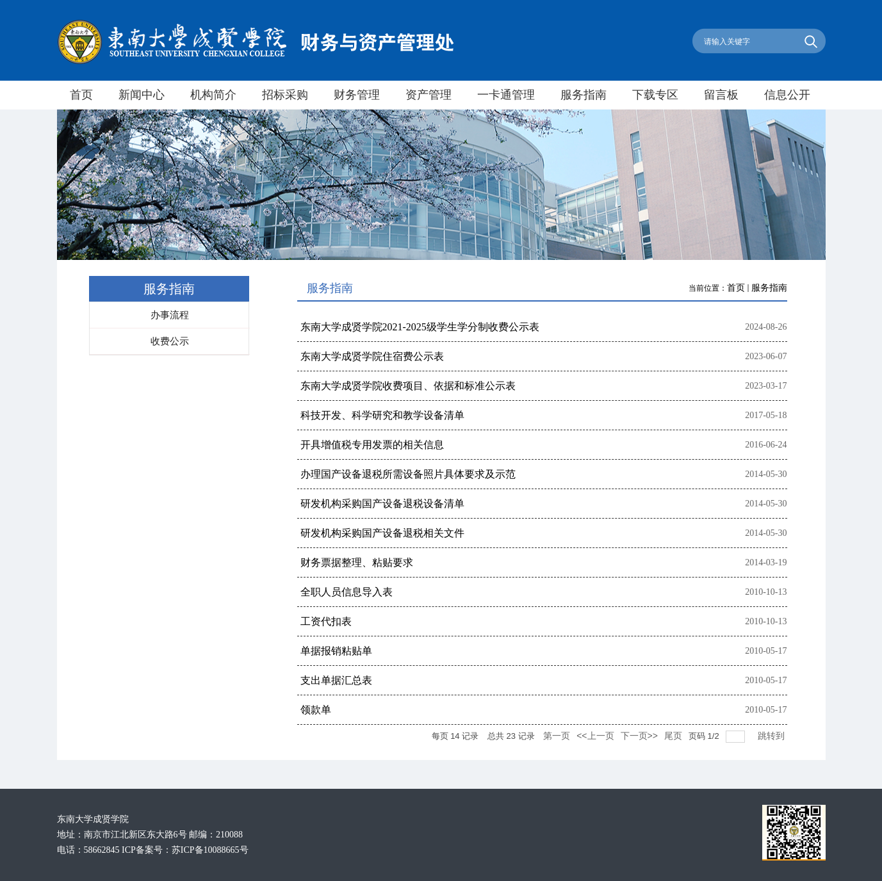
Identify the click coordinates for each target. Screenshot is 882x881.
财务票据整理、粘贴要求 (356, 562)
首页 (736, 288)
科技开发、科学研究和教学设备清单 (382, 415)
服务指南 (769, 288)
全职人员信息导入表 (346, 591)
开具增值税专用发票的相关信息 (372, 444)
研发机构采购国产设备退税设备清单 (382, 503)
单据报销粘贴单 (336, 650)
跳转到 (772, 736)
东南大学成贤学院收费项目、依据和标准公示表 (408, 385)
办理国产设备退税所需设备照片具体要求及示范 (408, 474)
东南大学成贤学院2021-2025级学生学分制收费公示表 (419, 326)
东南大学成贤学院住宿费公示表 (372, 356)
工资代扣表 (326, 621)
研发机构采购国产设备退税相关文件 (382, 533)
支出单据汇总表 (336, 680)
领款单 (315, 709)
